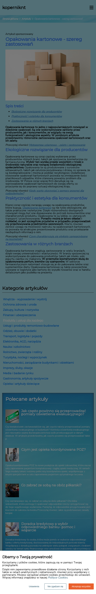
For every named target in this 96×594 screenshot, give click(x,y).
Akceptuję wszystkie (81, 586)
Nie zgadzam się (55, 586)
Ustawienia (34, 586)
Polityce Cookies (58, 577)
